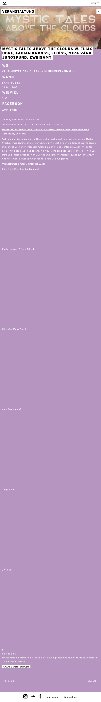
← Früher (8, 681)
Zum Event (10, 109)
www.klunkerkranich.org (16, 666)
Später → (93, 681)
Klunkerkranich (57, 71)
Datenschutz (70, 697)
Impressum (52, 697)
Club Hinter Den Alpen (21, 71)
